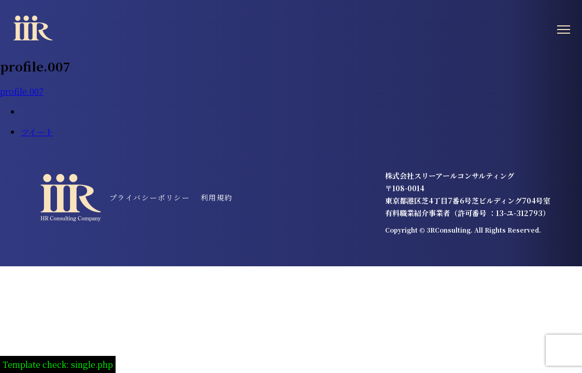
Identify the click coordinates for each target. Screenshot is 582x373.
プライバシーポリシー (149, 197)
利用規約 (217, 197)
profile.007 (22, 91)
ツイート (37, 132)
